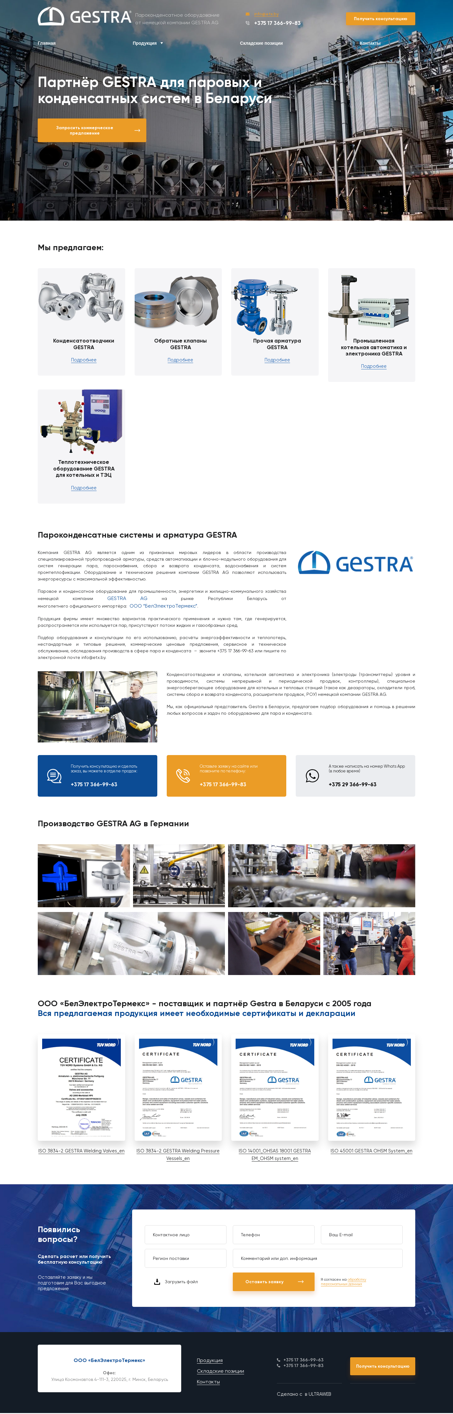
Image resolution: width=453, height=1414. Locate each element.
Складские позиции (261, 43)
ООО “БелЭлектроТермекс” (163, 606)
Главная (47, 43)
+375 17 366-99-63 (94, 785)
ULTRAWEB (320, 1395)
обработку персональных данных (343, 1282)
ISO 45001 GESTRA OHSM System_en (371, 1151)
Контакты (370, 43)
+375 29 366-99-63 (353, 785)
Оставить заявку (275, 1282)
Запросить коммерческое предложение (99, 130)
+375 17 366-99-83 (273, 23)
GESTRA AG (127, 599)
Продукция (145, 43)
